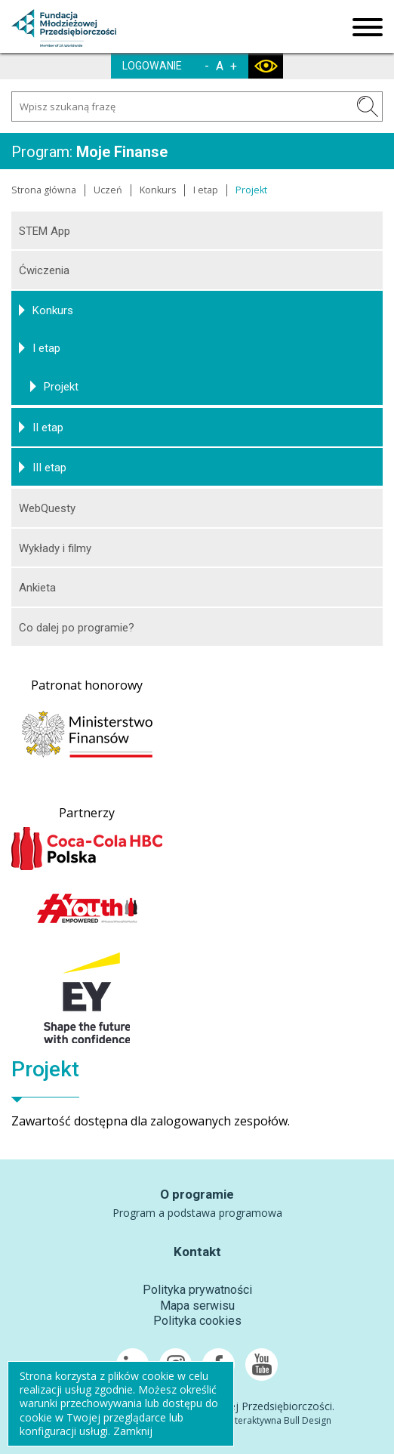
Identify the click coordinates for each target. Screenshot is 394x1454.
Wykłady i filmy (55, 548)
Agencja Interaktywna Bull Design (261, 1420)
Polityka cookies (197, 1321)
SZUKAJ (367, 106)
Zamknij (132, 1431)
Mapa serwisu (197, 1305)
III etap (49, 467)
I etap (205, 190)
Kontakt (197, 1251)
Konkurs (158, 190)
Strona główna (43, 190)
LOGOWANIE (152, 66)
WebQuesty (47, 508)
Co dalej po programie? (76, 627)
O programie (197, 1194)
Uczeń (108, 190)
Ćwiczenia (44, 270)
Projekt (61, 387)
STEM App (44, 231)
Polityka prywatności (197, 1290)
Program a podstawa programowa (197, 1212)
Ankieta (37, 587)
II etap (47, 427)
